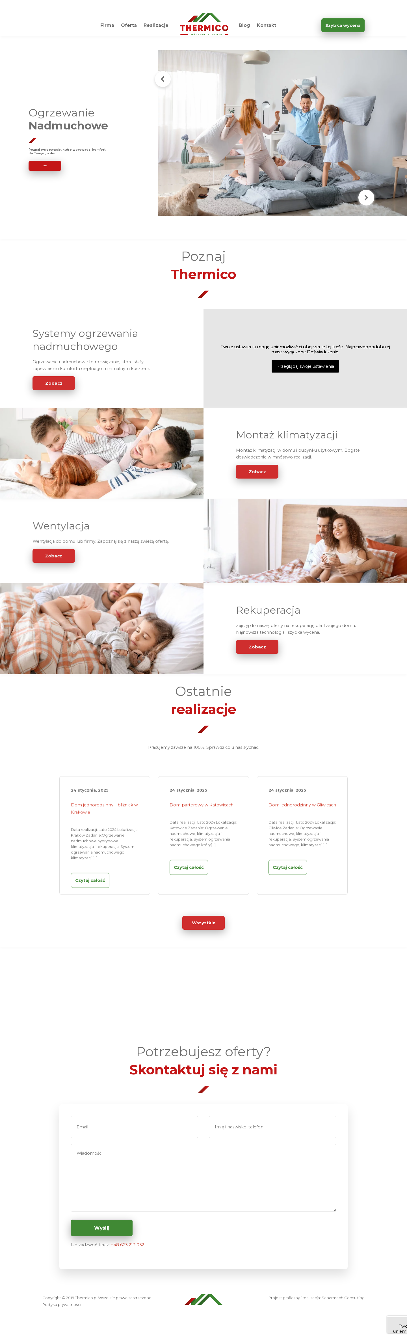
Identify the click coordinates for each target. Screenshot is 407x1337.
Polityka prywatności (61, 1304)
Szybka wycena (343, 25)
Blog (244, 25)
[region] (203, 133)
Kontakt (266, 25)
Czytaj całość (90, 904)
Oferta (129, 25)
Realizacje (156, 25)
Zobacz (53, 383)
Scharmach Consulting (343, 1297)
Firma (107, 25)
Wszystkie (203, 922)
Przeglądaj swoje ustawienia (305, 366)
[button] (163, 79)
